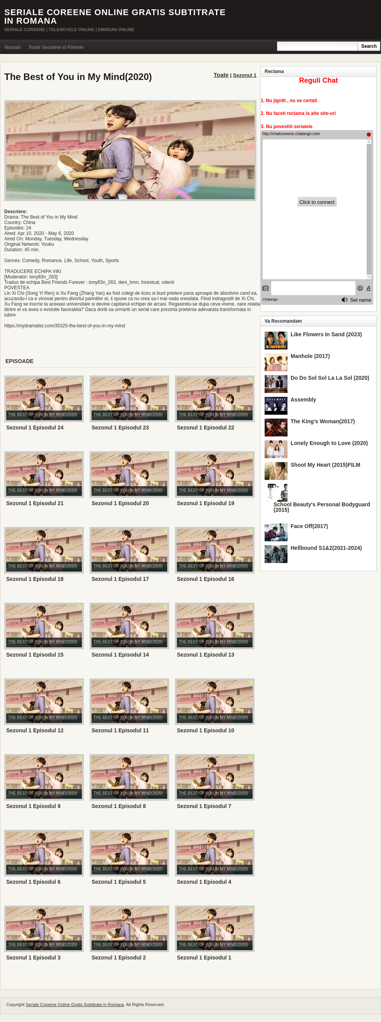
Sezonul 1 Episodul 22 (205, 427)
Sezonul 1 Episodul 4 (204, 882)
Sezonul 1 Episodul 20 (120, 503)
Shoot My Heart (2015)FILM (325, 465)
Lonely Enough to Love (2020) (329, 443)
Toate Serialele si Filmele (55, 47)
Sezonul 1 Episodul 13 (205, 655)
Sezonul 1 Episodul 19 (205, 503)
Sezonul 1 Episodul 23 (120, 427)
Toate (221, 74)
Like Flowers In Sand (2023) (326, 334)
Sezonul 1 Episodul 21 (35, 503)
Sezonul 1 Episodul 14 (120, 655)
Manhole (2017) (310, 356)
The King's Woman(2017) (323, 421)
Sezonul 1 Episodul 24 (35, 427)
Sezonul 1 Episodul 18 (35, 579)
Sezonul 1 (244, 75)
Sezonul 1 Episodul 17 (120, 579)
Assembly (303, 399)
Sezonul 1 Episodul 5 (119, 882)
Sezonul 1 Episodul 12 (35, 730)
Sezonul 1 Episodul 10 (205, 730)
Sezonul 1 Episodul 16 (205, 579)
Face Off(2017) (309, 526)
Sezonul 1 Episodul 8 (119, 806)
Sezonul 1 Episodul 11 (120, 730)
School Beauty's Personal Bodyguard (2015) (322, 507)
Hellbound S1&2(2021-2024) (326, 548)
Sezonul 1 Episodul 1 (204, 957)
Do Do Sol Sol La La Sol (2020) (330, 378)
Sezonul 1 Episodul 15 (35, 655)
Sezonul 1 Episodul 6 (33, 882)
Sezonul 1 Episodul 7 (204, 806)
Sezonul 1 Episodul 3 (33, 957)
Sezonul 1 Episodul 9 (33, 806)
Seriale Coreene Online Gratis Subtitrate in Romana (115, 16)
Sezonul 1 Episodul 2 (119, 957)
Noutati (13, 47)
